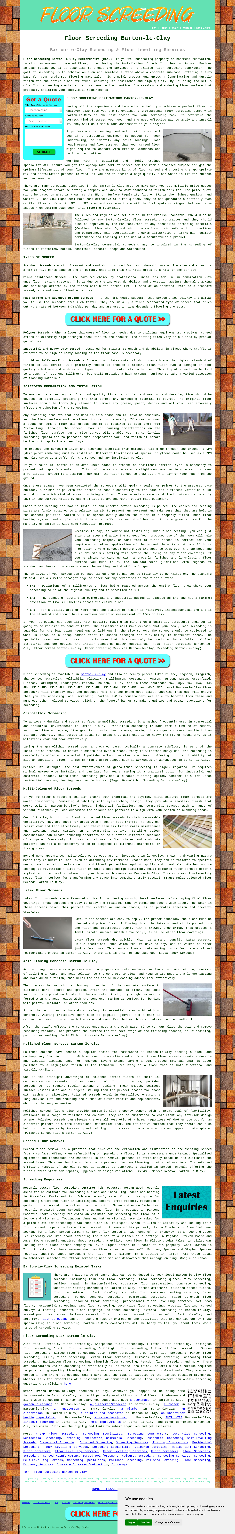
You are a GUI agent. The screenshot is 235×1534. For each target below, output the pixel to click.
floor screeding (168, 68)
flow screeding (197, 1279)
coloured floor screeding (96, 1301)
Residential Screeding (42, 1438)
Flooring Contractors (170, 1442)
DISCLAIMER (203, 28)
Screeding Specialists (102, 1433)
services (72, 700)
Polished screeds (38, 1052)
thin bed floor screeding (111, 1279)
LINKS (163, 28)
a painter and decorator (102, 1413)
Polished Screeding (125, 1460)
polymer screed (199, 332)
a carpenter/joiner (110, 1417)
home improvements (105, 1422)
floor (207, 1274)
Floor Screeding (196, 1460)
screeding (59, 185)
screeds (29, 1086)
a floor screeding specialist (53, 85)
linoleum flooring (38, 1422)
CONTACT (187, 28)
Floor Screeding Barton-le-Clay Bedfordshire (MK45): (68, 59)
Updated (66, 1503)
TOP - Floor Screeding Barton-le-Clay (55, 1472)
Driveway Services (38, 1464)
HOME (153, 28)
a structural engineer (101, 136)
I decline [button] (145, 1522)
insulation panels (90, 510)
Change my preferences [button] (167, 1522)
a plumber (130, 1408)
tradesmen (40, 1426)
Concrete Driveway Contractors (82, 1464)
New (56, 1503)
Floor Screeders (37, 1451)
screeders (131, 244)
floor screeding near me (119, 1249)
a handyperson (66, 1408)
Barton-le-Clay (93, 674)
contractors (185, 494)
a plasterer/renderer (108, 1404)
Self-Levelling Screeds (43, 1460)
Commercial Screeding (124, 1438)
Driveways (119, 1464)
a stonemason (140, 1400)
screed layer (83, 428)
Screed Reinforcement (61, 1455)
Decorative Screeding (191, 1433)
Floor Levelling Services (66, 1447)
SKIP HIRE (173, 1417)
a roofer (171, 1404)
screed (127, 165)
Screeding (31, 1455)
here (67, 1383)
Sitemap (26, 1503)
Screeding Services (132, 1442)
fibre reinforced (149, 302)
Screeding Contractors (147, 1433)
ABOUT (175, 28)
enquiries (132, 1426)
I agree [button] (131, 1522)
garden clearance (37, 1404)
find (36, 1344)
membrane (158, 469)
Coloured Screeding (96, 1442)
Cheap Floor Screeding (56, 1433)
